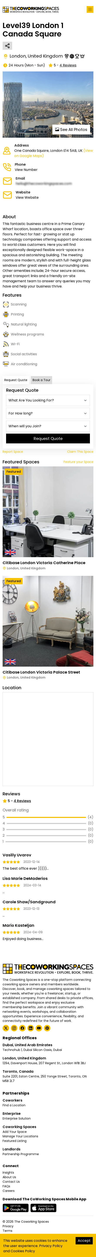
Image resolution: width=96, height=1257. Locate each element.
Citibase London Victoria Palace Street (41, 672)
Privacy (8, 1226)
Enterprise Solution (17, 1118)
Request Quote (15, 380)
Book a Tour (41, 380)
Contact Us (11, 1181)
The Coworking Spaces (31, 1221)
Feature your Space (78, 462)
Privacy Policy (51, 1245)
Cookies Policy (23, 1251)
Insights (8, 1172)
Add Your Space (15, 1132)
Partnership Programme (21, 1154)
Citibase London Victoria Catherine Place (44, 562)
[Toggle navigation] (90, 9)
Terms (7, 1231)
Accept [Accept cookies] (84, 1240)
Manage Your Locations (20, 1136)
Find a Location (14, 1105)
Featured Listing (14, 1141)
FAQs (6, 1186)
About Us (9, 1177)
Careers (9, 1191)
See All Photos (71, 129)
